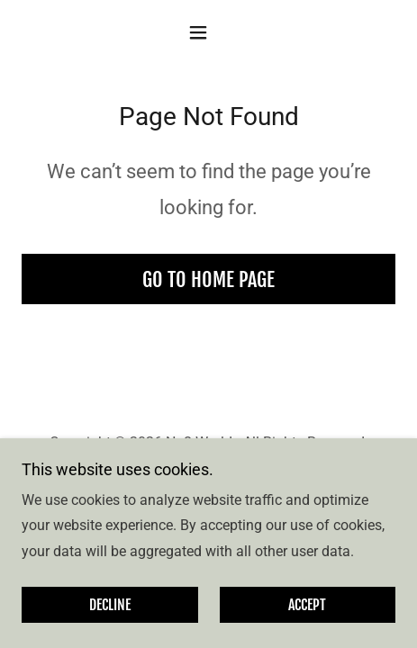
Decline (110, 605)
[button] (208, 32)
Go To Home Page (208, 279)
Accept (307, 605)
